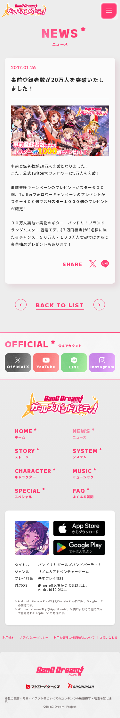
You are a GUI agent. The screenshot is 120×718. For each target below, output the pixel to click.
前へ (21, 304)
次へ (99, 304)
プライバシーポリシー (34, 637)
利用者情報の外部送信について (74, 637)
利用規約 (8, 637)
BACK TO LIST (60, 305)
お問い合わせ (108, 637)
